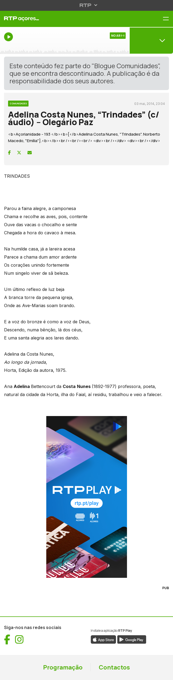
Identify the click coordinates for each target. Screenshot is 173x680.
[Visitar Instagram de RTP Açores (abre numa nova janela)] (19, 639)
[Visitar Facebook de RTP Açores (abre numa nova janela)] (7, 639)
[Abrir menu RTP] (86, 5)
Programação (63, 667)
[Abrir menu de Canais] (151, 40)
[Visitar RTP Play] (86, 497)
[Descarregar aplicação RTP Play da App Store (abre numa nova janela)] (103, 639)
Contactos (114, 667)
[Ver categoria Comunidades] (18, 103)
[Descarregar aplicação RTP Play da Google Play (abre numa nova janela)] (131, 639)
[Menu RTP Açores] (168, 19)
